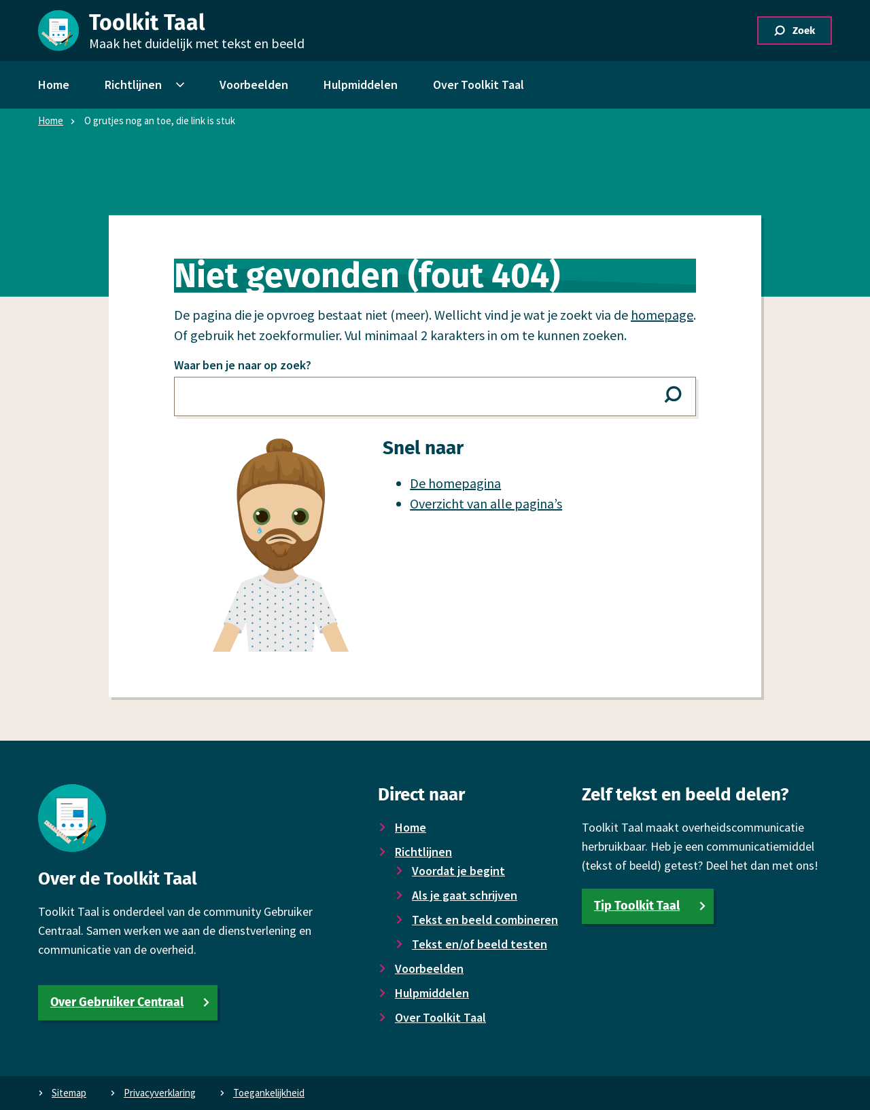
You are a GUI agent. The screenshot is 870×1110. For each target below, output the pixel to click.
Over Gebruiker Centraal (117, 1002)
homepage (662, 314)
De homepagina (455, 483)
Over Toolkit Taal (440, 1017)
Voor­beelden (429, 968)
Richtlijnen (423, 851)
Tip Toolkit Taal (637, 905)
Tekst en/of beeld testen (479, 944)
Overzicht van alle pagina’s (486, 503)
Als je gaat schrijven (464, 895)
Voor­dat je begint (458, 870)
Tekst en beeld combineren (485, 919)
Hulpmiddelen (432, 993)
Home (50, 120)
